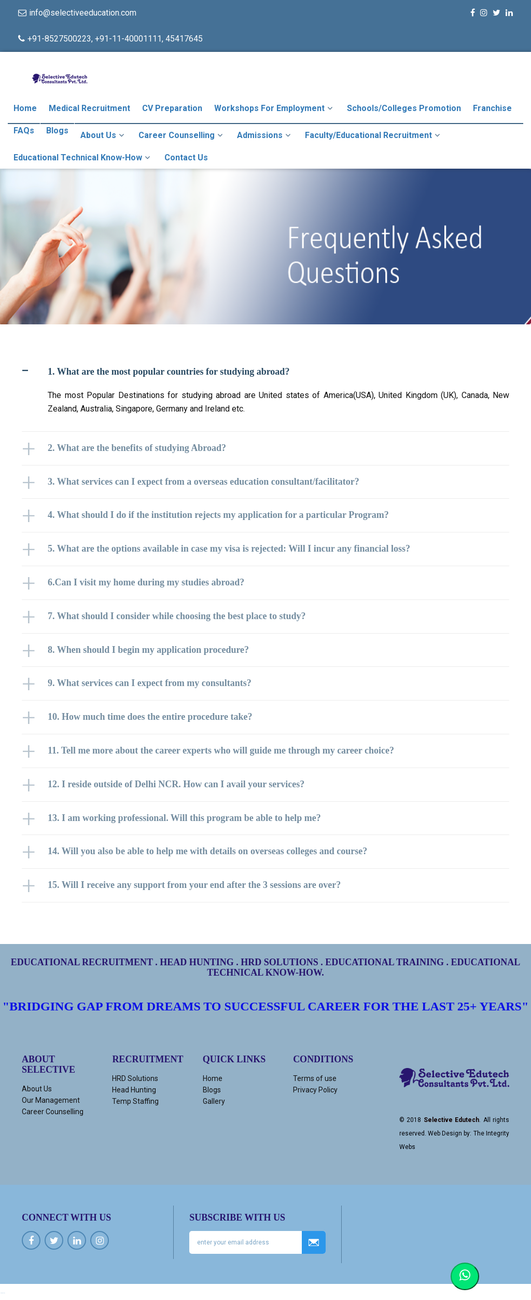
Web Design (445, 1133)
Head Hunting (134, 1090)
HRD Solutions (135, 1078)
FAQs (23, 130)
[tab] (265, 372)
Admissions (265, 135)
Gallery (214, 1101)
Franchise (492, 108)
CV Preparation (172, 108)
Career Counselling (181, 135)
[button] (265, 372)
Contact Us (186, 157)
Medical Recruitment (89, 108)
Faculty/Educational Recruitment (373, 135)
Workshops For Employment (274, 108)
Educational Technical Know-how (82, 157)
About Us (103, 135)
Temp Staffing (135, 1101)
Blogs (57, 130)
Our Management (51, 1100)
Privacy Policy (315, 1090)
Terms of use (315, 1078)
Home (25, 108)
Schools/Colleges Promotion (404, 108)
